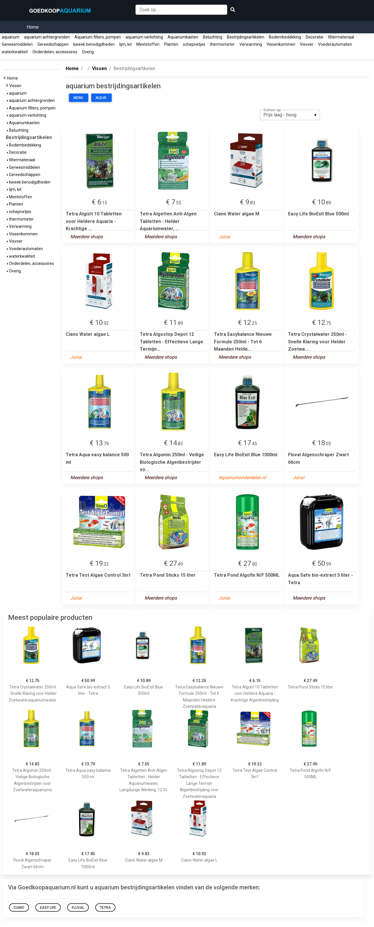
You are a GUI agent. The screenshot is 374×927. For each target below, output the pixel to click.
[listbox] (290, 115)
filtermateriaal (341, 37)
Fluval (78, 908)
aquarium (10, 37)
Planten (171, 44)
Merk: (79, 98)
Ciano (19, 908)
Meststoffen (148, 44)
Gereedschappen (53, 44)
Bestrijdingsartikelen (245, 37)
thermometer (222, 44)
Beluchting (212, 37)
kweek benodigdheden (94, 44)
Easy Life (48, 908)
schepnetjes (194, 44)
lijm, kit (125, 44)
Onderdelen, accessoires (55, 52)
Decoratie (314, 37)
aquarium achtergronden (47, 37)
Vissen (16, 85)
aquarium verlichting (144, 37)
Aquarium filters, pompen (98, 37)
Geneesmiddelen (17, 44)
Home (33, 27)
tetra (105, 908)
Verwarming (251, 44)
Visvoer (306, 44)
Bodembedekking (285, 37)
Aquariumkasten (183, 37)
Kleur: (101, 98)
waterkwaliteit (15, 52)
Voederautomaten (335, 44)
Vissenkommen (281, 44)
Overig (88, 52)
